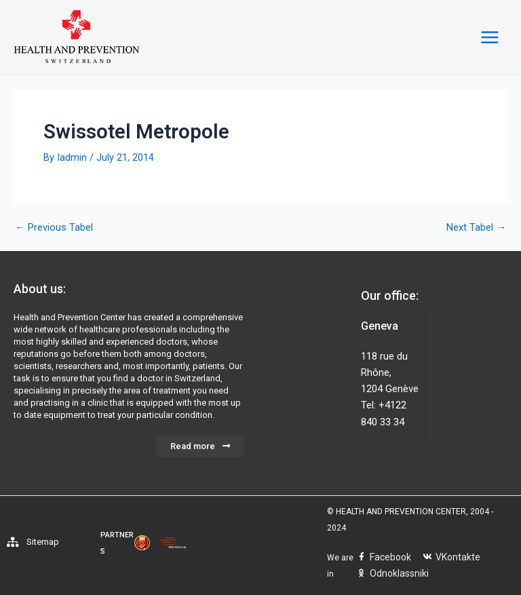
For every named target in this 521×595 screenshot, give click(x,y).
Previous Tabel (54, 228)
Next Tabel (476, 228)
